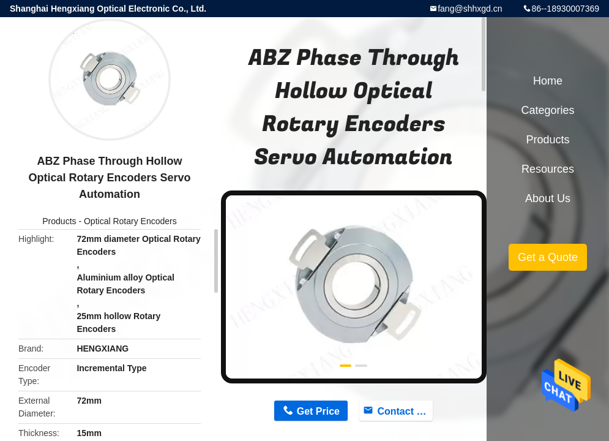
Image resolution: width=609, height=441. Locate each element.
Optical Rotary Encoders (130, 221)
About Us (547, 198)
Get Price (318, 411)
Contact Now (404, 411)
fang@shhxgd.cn (470, 8)
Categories (547, 110)
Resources (547, 169)
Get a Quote (548, 257)
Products (59, 221)
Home (547, 81)
